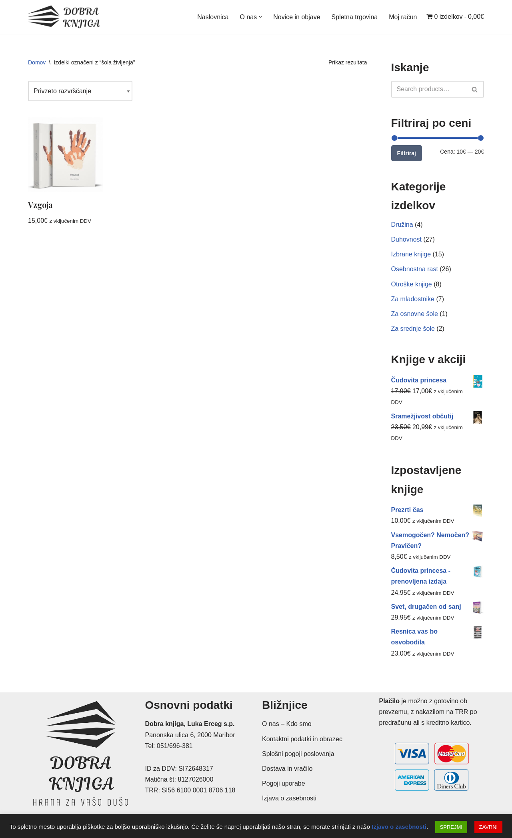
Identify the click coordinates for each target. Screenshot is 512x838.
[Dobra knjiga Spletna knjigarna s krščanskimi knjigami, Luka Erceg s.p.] (64, 17)
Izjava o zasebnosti (289, 798)
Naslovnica (212, 17)
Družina (402, 224)
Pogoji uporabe (283, 783)
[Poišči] (428, 89)
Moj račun (403, 17)
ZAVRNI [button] (488, 827)
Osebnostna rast (414, 269)
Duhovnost (406, 239)
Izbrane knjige (411, 254)
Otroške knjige (411, 284)
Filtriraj (406, 153)
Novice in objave (296, 17)
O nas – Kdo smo (287, 723)
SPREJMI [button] (451, 827)
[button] (260, 16)
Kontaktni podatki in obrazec (302, 739)
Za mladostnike (413, 299)
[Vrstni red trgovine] (80, 91)
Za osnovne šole (414, 313)
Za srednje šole (413, 328)
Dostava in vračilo (287, 768)
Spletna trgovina (355, 17)
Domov (37, 62)
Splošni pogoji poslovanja (298, 753)
